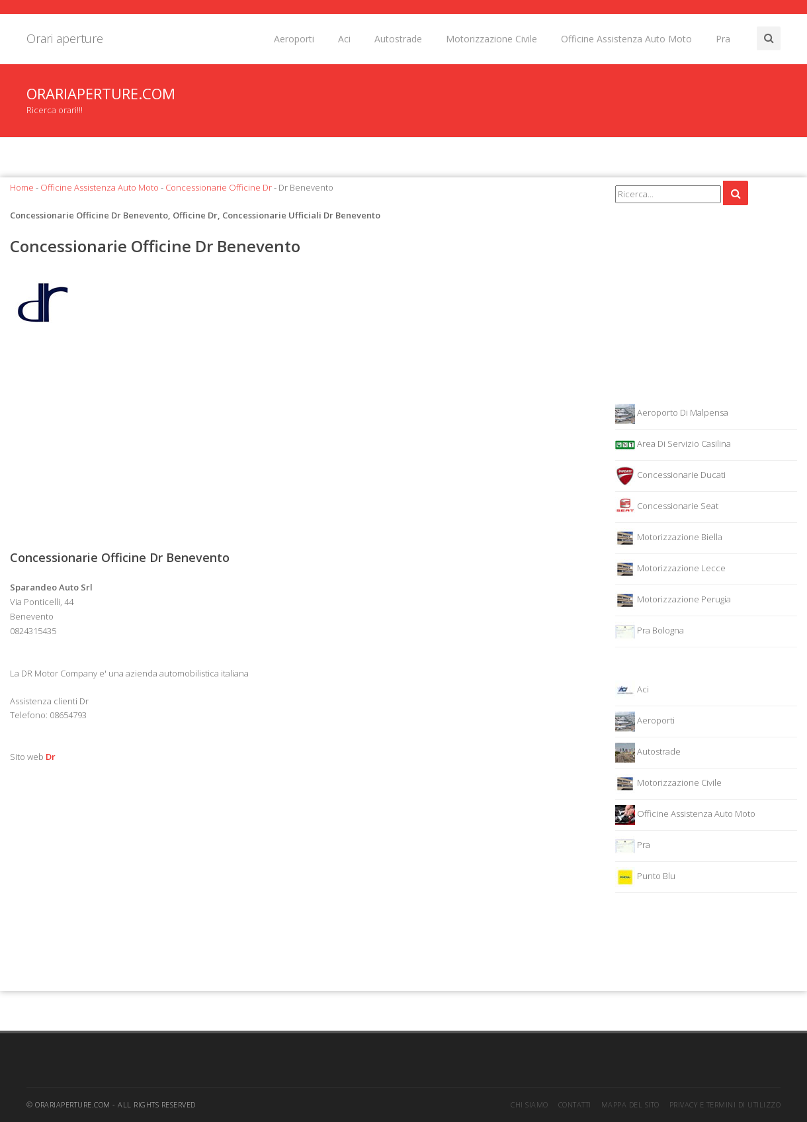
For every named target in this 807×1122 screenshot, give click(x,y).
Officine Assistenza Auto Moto (626, 38)
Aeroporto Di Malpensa (671, 414)
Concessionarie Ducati (670, 476)
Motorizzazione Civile (491, 38)
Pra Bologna (649, 631)
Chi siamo (529, 1104)
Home (22, 187)
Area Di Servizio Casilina (673, 445)
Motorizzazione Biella (668, 538)
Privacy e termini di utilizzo (725, 1104)
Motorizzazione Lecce (670, 569)
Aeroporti (294, 38)
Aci (344, 38)
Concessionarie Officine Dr (218, 187)
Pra (723, 38)
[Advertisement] (302, 443)
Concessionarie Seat (666, 507)
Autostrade (398, 38)
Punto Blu (645, 877)
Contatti (574, 1104)
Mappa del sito (630, 1104)
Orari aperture (64, 38)
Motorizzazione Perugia (673, 600)
